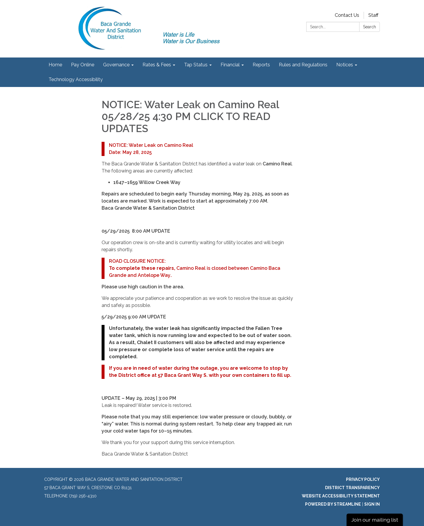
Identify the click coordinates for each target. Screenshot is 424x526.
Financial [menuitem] (230, 65)
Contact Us (347, 15)
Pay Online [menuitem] (82, 65)
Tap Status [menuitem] (196, 65)
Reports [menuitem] (261, 65)
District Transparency (352, 487)
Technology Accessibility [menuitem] (76, 79)
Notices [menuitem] (344, 65)
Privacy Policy (363, 479)
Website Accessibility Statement (341, 496)
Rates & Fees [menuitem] (157, 65)
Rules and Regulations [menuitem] (303, 65)
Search (369, 26)
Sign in (372, 504)
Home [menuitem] (55, 65)
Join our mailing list (374, 520)
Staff (373, 15)
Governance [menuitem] (116, 65)
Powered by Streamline (333, 504)
